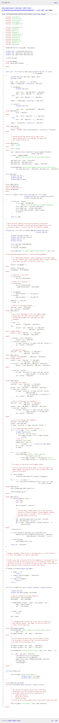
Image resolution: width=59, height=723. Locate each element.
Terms (18, 720)
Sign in (55, 2)
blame (43, 14)
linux (29, 8)
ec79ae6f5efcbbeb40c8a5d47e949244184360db (18, 10)
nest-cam (18, 8)
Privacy (14, 720)
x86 (42, 10)
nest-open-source (8, 8)
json (56, 720)
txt (52, 720)
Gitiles (9, 720)
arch (38, 10)
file (34, 14)
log (39, 14)
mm (46, 10)
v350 (24, 8)
